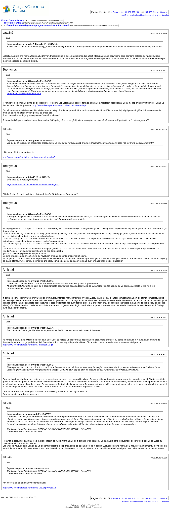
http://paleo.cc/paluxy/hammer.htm (24, 93)
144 (154, 12)
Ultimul (163, 12)
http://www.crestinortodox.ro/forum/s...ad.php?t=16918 (29, 487)
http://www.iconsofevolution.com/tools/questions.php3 (29, 157)
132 (133, 12)
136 (150, 12)
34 (123, 12)
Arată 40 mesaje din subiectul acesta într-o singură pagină (145, 15)
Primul (114, 12)
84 (126, 12)
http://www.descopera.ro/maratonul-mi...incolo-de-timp (59, 105)
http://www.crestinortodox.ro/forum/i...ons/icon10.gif (28, 344)
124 (129, 12)
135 (146, 12)
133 (137, 12)
